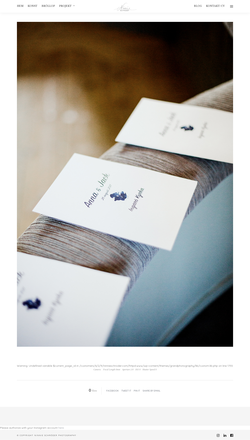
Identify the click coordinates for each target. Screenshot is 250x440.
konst (32, 6)
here (61, 427)
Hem (20, 6)
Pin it (137, 390)
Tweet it (126, 390)
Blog (198, 6)
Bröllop (48, 6)
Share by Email (151, 390)
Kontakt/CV (215, 6)
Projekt (65, 6)
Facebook (112, 390)
